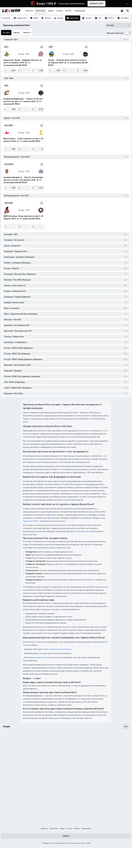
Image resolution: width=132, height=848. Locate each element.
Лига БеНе (9, 164)
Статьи (59, 11)
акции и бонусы (42, 657)
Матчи (68, 11)
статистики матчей (83, 531)
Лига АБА (9, 125)
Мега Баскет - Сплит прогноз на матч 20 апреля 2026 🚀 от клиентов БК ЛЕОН (23, 139)
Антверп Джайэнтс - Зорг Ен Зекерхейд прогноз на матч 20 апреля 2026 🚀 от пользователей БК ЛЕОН (23, 180)
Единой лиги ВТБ (30, 521)
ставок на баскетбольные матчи (56, 649)
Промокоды (79, 11)
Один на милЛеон (12, 782)
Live (40, 653)
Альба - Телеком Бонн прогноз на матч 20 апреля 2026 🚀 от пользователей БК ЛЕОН (68, 62)
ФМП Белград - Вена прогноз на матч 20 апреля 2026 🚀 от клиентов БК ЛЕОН (23, 217)
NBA (49, 518)
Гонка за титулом (12, 751)
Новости (29, 11)
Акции (50, 11)
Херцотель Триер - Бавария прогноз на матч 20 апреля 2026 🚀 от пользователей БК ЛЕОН (22, 62)
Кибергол (8, 813)
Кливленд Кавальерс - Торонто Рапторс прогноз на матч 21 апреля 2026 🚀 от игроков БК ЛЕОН (23, 101)
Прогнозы (40, 11)
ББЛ (6, 47)
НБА (6, 86)
